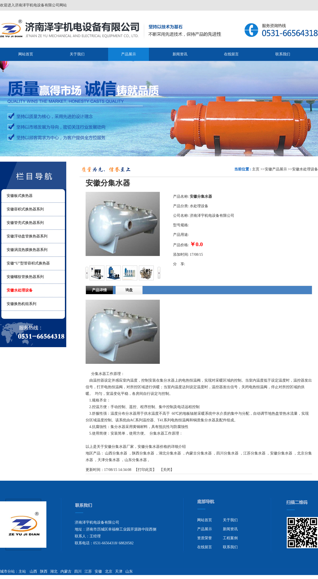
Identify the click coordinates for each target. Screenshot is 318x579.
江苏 (88, 571)
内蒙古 (66, 571)
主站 (22, 571)
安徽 (98, 571)
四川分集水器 (227, 453)
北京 (108, 571)
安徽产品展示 (276, 169)
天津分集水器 (109, 460)
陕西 (43, 571)
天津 (118, 571)
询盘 (129, 290)
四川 (78, 571)
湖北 (54, 571)
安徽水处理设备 (305, 169)
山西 (33, 571)
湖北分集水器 (170, 453)
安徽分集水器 (281, 453)
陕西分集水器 (143, 453)
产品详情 (99, 290)
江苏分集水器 (254, 453)
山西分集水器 (116, 453)
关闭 (166, 470)
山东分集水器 (136, 460)
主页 (255, 169)
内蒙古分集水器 (199, 453)
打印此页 (145, 470)
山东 (129, 571)
